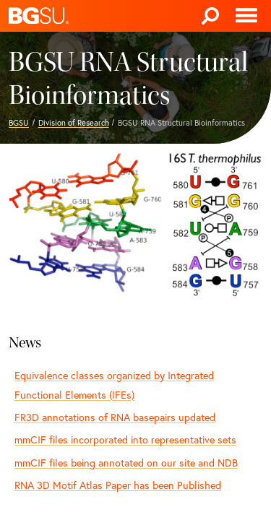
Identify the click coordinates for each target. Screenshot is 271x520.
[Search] (210, 16)
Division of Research (73, 122)
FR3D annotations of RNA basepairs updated (114, 417)
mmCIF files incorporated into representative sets (125, 439)
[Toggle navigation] (246, 16)
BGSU (19, 122)
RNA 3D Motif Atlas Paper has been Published (117, 485)
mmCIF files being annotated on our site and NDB (126, 462)
